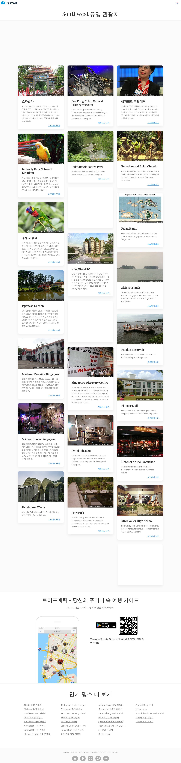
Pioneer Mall (130, 401)
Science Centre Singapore (39, 438)
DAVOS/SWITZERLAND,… (134, 94)
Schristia (59, 499)
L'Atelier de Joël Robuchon (139, 456)
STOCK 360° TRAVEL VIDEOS (100, 746)
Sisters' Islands (131, 284)
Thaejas (159, 278)
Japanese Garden (33, 303)
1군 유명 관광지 (105, 723)
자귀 (72, 746)
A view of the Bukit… (98, 159)
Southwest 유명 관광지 (35, 707)
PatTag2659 (58, 364)
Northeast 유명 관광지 (34, 719)
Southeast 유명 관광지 (34, 723)
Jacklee (109, 94)
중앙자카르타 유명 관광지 (110, 703)
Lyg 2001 (158, 508)
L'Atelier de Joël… (147, 450)
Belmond (109, 260)
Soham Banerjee (156, 158)
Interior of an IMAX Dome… (94, 444)
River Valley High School (137, 514)
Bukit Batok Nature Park (88, 165)
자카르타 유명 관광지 (71, 728)
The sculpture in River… (145, 508)
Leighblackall (107, 505)
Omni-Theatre (81, 450)
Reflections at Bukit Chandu (140, 165)
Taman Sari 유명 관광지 (72, 723)
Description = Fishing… (147, 339)
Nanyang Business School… (94, 260)
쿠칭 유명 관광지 (69, 715)
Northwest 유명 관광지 (35, 715)
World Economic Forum (153, 94)
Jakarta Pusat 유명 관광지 (110, 699)
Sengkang (58, 94)
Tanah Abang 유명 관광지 (110, 707)
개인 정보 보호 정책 (81, 746)
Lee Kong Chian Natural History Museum (87, 102)
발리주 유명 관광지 (144, 715)
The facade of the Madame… (42, 364)
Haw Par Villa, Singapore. (44, 94)
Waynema (158, 395)
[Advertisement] (90, 44)
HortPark (78, 511)
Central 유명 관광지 (33, 711)
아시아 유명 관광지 (33, 699)
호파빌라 (28, 100)
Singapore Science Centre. (44, 431)
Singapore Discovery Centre (85, 381)
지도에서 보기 (53, 125)
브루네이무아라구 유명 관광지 (150, 707)
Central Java (104, 728)
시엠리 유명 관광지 (144, 711)
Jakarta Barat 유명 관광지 (73, 719)
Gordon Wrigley (56, 161)
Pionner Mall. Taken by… (144, 395)
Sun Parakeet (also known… (40, 161)
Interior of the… (95, 373)
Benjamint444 (57, 229)
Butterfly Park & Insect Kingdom (37, 169)
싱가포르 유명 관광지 (34, 703)
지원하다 (66, 746)
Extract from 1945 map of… (146, 220)
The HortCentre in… (94, 505)
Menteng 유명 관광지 (108, 711)
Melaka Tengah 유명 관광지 (37, 728)
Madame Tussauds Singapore (34, 371)
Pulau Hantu (130, 226)
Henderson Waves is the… (46, 499)
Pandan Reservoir (133, 345)
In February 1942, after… (140, 158)
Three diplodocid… (98, 94)
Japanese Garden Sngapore (41, 296)
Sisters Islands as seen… (146, 278)
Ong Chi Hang (57, 296)
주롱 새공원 (30, 235)
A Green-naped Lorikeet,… (42, 229)
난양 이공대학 (81, 266)
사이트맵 (115, 746)
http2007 (158, 450)
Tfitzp (160, 220)
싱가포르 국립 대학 (134, 100)
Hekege (109, 159)
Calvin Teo (108, 444)
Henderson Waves (34, 505)
